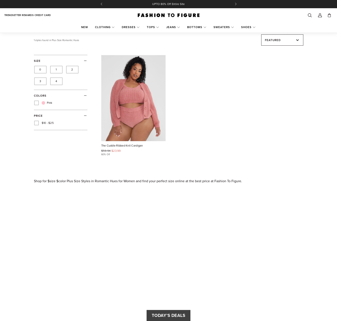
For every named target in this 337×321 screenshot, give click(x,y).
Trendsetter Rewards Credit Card (27, 15)
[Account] (320, 15)
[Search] (309, 15)
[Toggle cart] (329, 15)
